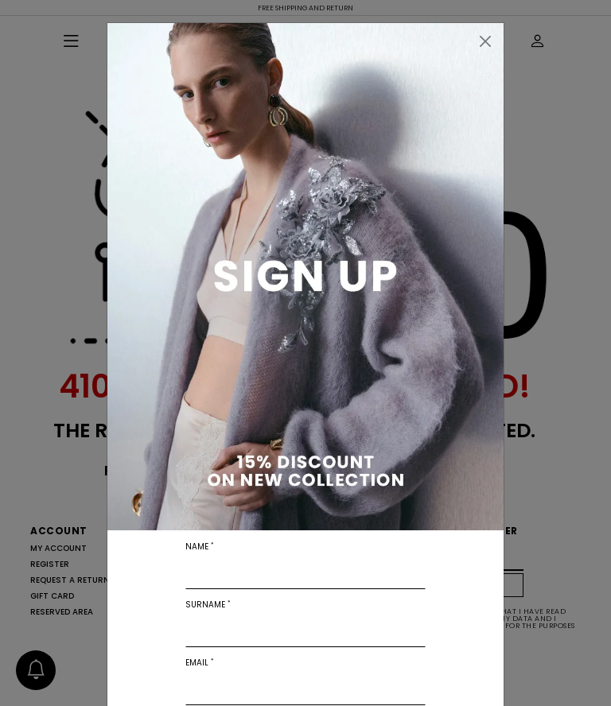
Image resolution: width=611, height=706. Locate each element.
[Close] (485, 41)
